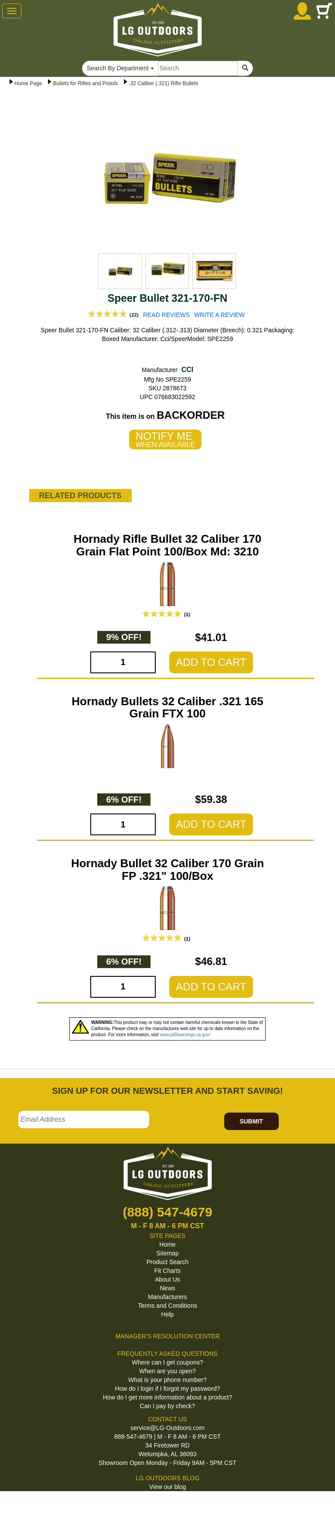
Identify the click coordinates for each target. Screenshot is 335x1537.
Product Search (168, 1261)
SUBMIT (251, 1121)
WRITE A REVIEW (219, 314)
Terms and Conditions (167, 1305)
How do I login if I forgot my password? (167, 1388)
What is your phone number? (167, 1379)
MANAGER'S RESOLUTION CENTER (167, 1336)
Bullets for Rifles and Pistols (85, 83)
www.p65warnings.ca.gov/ (185, 1034)
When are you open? (167, 1371)
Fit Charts (167, 1270)
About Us (167, 1279)
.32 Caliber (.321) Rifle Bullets (163, 83)
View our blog (167, 1486)
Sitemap (167, 1253)
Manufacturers (167, 1296)
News (167, 1288)
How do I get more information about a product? (167, 1397)
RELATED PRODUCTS (80, 495)
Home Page (28, 83)
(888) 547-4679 (167, 1212)
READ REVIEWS (166, 314)
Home (167, 1244)
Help (167, 1314)
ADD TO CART (211, 662)
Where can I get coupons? (167, 1362)
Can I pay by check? (167, 1406)
